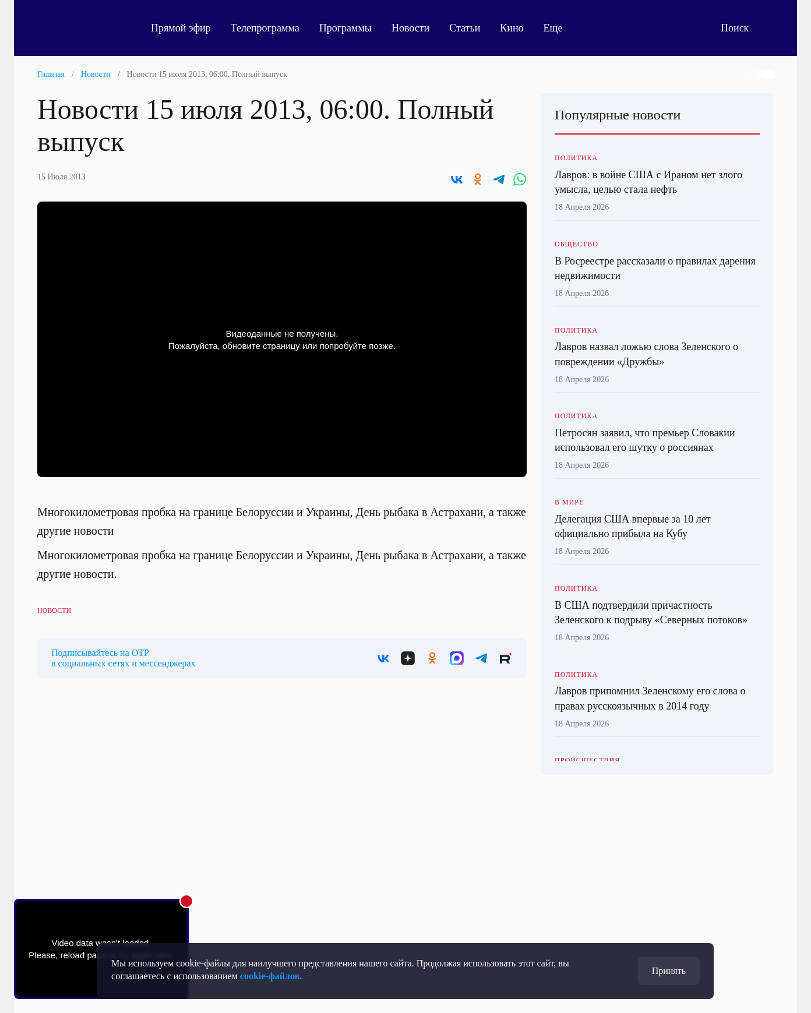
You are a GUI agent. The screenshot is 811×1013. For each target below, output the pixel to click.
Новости (410, 28)
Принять (669, 971)
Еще (560, 28)
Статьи (464, 28)
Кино (511, 28)
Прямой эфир (181, 28)
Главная (51, 74)
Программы (345, 28)
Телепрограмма (265, 28)
